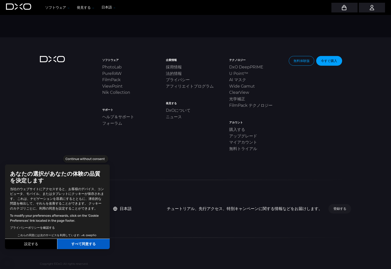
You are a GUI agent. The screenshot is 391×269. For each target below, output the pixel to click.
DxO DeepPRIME (246, 67)
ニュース (174, 116)
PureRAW (112, 73)
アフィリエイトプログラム (190, 86)
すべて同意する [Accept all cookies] (83, 244)
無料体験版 (301, 61)
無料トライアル (243, 148)
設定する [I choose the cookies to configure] (31, 244)
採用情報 (174, 67)
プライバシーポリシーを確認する (32, 227)
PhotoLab (112, 67)
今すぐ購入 (329, 61)
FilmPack (111, 79)
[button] (7, 264)
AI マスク (237, 79)
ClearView (239, 92)
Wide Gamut (242, 86)
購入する (237, 129)
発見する (85, 7)
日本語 (122, 208)
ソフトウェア (57, 7)
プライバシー (178, 79)
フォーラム (112, 123)
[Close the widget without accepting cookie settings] (85, 159)
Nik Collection (116, 92)
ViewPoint (112, 86)
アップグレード (243, 136)
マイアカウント (243, 142)
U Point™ (238, 73)
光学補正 (237, 99)
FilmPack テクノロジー (251, 105)
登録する (339, 209)
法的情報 (174, 73)
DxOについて (178, 110)
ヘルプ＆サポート (118, 116)
